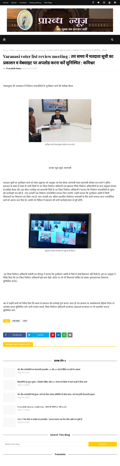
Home (5, 3)
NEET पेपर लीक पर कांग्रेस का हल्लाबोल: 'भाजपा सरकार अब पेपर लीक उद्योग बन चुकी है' (50, 419)
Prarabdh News (13, 68)
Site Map (48, 3)
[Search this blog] (45, 444)
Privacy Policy (35, 3)
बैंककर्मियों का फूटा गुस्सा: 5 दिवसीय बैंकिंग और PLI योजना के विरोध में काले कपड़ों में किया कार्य (52, 381)
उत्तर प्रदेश (15, 321)
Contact (23, 3)
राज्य (12, 50)
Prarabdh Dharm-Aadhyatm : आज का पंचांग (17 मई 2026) (42, 406)
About (13, 3)
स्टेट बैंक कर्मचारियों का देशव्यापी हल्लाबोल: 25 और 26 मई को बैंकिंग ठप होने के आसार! (49, 369)
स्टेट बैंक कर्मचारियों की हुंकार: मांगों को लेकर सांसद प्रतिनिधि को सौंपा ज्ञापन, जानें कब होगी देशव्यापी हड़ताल (56, 394)
